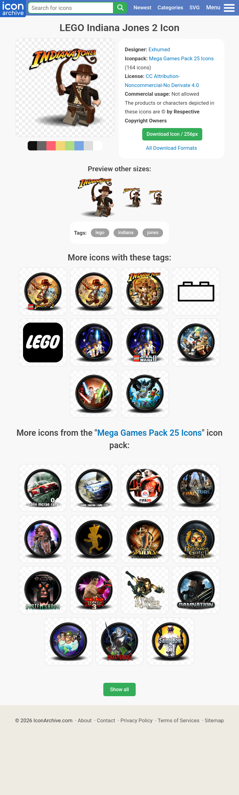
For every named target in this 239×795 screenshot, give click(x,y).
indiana (126, 232)
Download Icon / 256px (172, 134)
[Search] (120, 8)
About (85, 720)
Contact (106, 720)
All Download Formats (171, 148)
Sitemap (214, 720)
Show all (119, 689)
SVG (195, 7)
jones (152, 232)
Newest (142, 7)
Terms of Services (178, 720)
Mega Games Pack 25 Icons (181, 58)
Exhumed (159, 49)
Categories (170, 7)
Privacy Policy (136, 720)
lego (100, 232)
